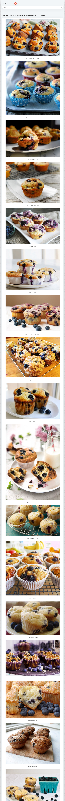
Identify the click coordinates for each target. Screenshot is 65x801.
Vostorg (7, 3)
